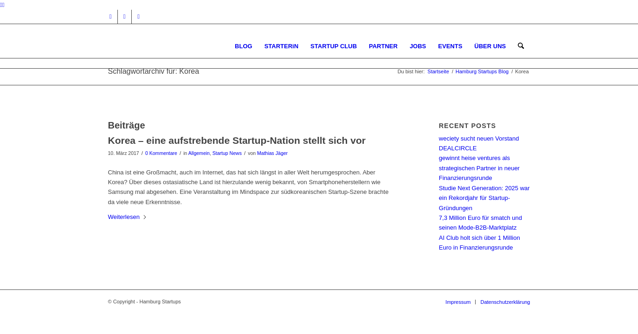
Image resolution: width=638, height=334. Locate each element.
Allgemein (199, 153)
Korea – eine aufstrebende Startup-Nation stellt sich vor (237, 140)
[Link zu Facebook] (124, 17)
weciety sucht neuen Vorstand (479, 138)
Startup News (227, 153)
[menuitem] (243, 46)
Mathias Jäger (272, 153)
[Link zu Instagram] (110, 17)
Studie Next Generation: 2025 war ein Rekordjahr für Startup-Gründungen (484, 198)
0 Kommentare (161, 153)
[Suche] (521, 46)
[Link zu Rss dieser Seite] (139, 17)
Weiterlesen (127, 216)
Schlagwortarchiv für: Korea (154, 71)
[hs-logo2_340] (177, 46)
